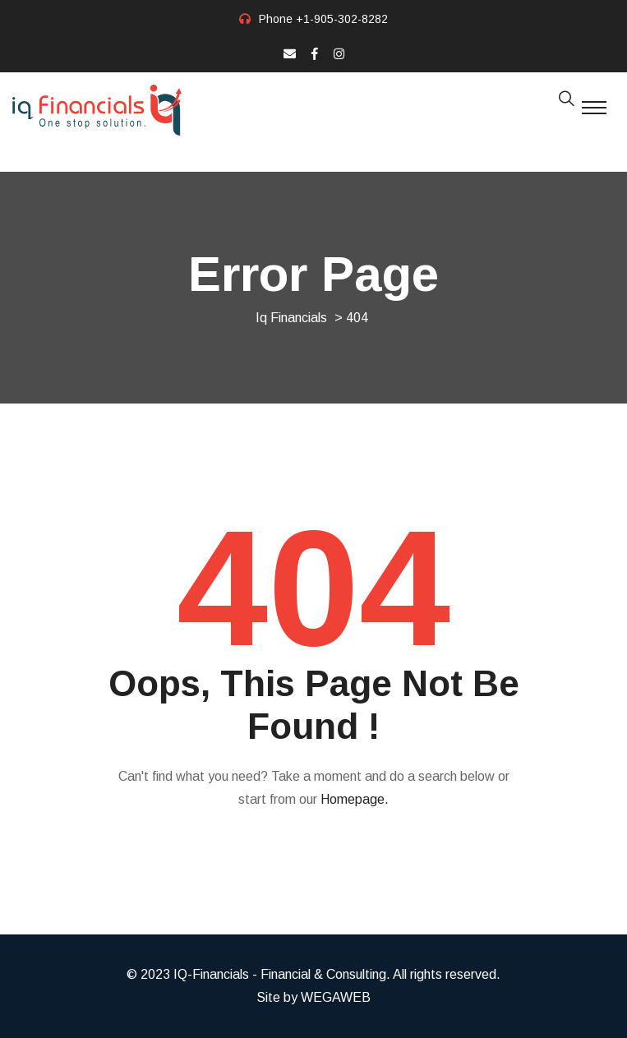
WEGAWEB (336, 997)
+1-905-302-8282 (342, 18)
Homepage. (354, 799)
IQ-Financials (211, 974)
